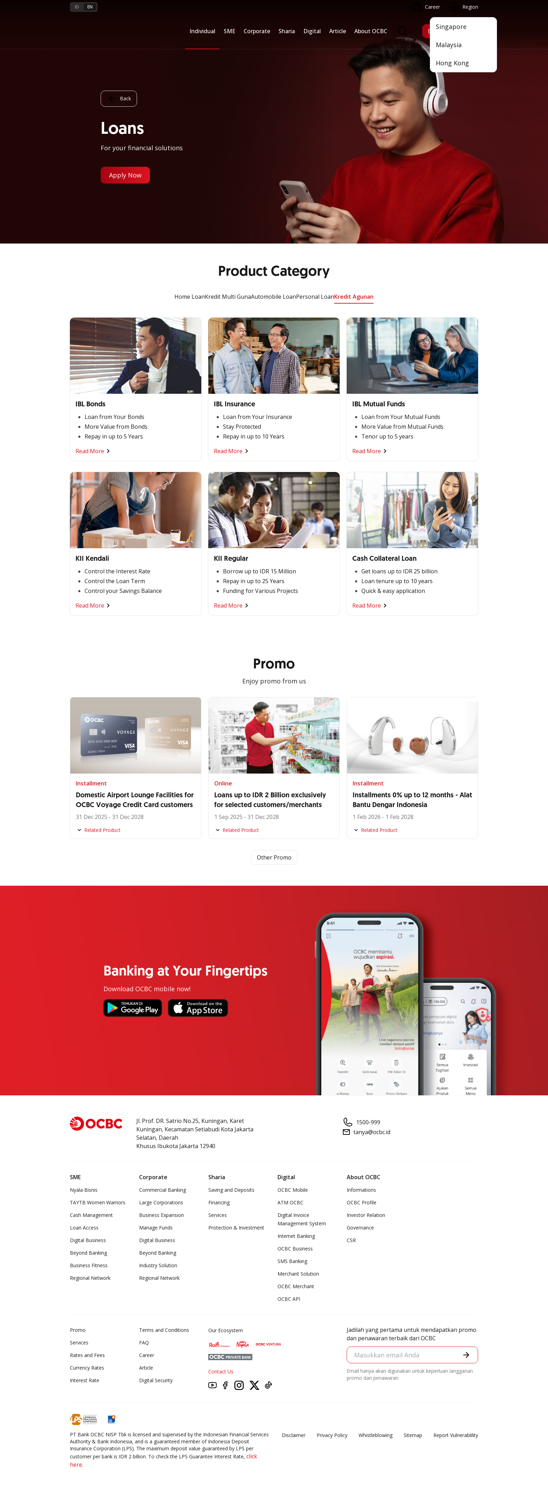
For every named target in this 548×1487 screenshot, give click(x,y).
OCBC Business (295, 1248)
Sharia (287, 31)
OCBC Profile (361, 1202)
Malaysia (449, 45)
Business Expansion (161, 1215)
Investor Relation (366, 1215)
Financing (219, 1202)
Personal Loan (315, 296)
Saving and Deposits (231, 1190)
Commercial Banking (162, 1190)
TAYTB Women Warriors (97, 1202)
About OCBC (370, 31)
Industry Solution (158, 1265)
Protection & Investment (236, 1227)
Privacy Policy (332, 1435)
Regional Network (90, 1278)
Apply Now (125, 175)
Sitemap (413, 1435)
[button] (466, 1354)
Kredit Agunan (354, 296)
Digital (312, 31)
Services (217, 1215)
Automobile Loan (273, 296)
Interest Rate (84, 1380)
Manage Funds (156, 1227)
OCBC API (288, 1299)
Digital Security (156, 1380)
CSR (351, 1240)
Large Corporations (161, 1202)
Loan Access (84, 1227)
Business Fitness (89, 1265)
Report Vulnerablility (455, 1435)
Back (119, 98)
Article (337, 31)
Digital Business (88, 1240)
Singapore (451, 26)
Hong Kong (452, 63)
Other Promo (274, 857)
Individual (202, 31)
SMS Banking (292, 1261)
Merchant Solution (298, 1273)
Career (146, 1355)
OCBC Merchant (295, 1286)
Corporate (257, 31)
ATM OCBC (290, 1202)
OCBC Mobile (292, 1190)
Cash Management (91, 1215)
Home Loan (189, 296)
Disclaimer (293, 1435)
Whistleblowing (375, 1435)
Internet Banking (296, 1236)
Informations (361, 1190)
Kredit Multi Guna (228, 296)
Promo (78, 1330)
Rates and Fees (87, 1355)
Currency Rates (87, 1367)
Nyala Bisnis (84, 1190)
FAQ (144, 1342)
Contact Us (220, 1371)
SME (229, 31)
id (77, 7)
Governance (360, 1227)
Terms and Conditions (164, 1330)
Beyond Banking (88, 1252)
